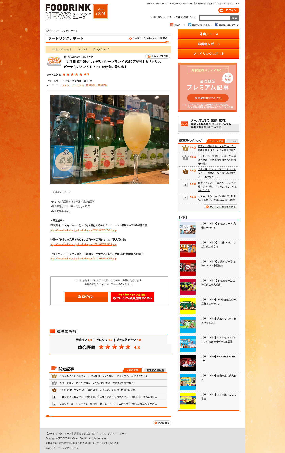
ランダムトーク (101, 49)
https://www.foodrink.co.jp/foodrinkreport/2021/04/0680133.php (83, 244)
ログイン (228, 10)
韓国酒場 (102, 85)
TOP (48, 30)
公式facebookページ (226, 24)
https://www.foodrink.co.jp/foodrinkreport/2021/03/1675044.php (83, 258)
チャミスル (78, 85)
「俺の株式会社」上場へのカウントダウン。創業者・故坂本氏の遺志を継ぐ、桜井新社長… (217, 173)
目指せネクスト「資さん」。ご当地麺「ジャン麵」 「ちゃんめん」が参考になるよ (103, 376)
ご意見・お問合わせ (184, 17)
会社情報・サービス (161, 17)
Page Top (162, 422)
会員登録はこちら (132, 297)
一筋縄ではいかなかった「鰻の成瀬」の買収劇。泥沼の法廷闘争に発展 (97, 389)
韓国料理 (91, 85)
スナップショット (62, 49)
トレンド (82, 49)
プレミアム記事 (215, 141)
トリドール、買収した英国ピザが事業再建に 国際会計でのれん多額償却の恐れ (217, 160)
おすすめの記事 (154, 370)
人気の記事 (132, 370)
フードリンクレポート (108, 39)
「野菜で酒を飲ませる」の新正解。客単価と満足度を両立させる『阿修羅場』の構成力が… (108, 396)
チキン (65, 85)
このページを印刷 (157, 56)
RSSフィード (178, 24)
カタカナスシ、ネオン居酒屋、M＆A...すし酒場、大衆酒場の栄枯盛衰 (96, 383)
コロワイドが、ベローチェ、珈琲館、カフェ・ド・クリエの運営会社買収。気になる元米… (108, 403)
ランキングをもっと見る (221, 206)
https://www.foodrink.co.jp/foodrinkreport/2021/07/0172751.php (83, 230)
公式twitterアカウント (200, 24)
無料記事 (231, 141)
